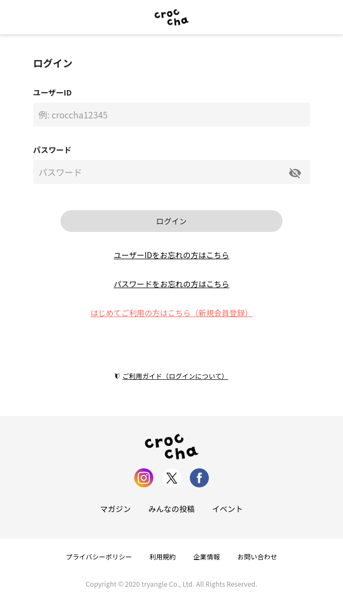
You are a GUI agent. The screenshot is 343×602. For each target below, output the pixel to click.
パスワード (52, 149)
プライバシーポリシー (99, 556)
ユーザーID (52, 92)
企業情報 (207, 556)
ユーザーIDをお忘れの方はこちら (172, 254)
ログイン (171, 221)
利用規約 (162, 556)
